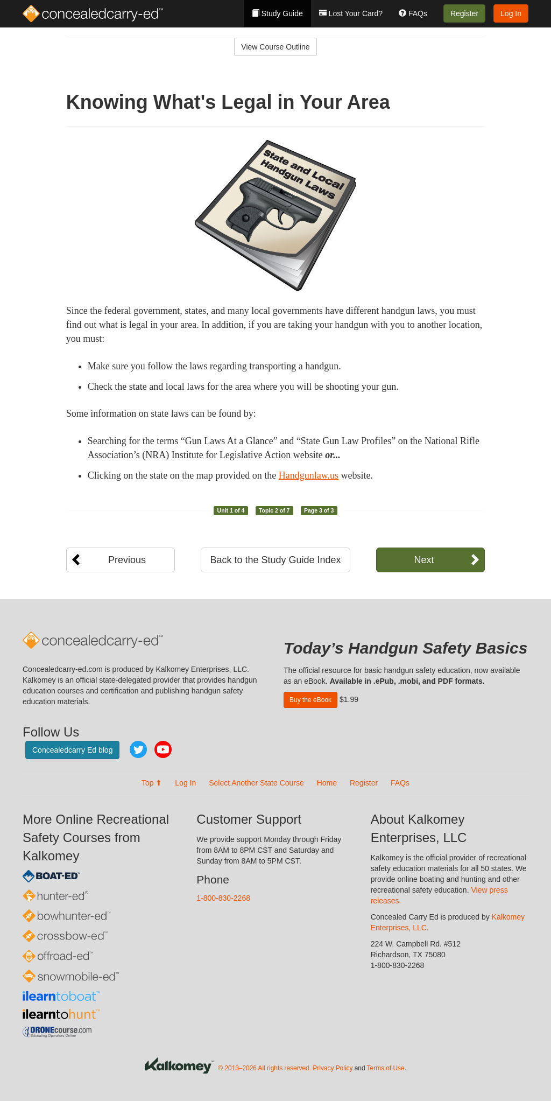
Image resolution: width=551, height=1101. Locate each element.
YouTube (163, 749)
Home (327, 783)
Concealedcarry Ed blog (72, 750)
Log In (510, 13)
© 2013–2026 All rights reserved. (264, 1068)
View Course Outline (275, 47)
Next (424, 560)
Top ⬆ (152, 783)
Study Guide (277, 13)
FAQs (413, 13)
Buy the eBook (310, 700)
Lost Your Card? (351, 13)
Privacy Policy (332, 1068)
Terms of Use (386, 1068)
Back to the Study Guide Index (275, 560)
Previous (127, 560)
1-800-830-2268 (223, 898)
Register (464, 13)
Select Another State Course (256, 783)
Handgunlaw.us (308, 475)
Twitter (138, 749)
